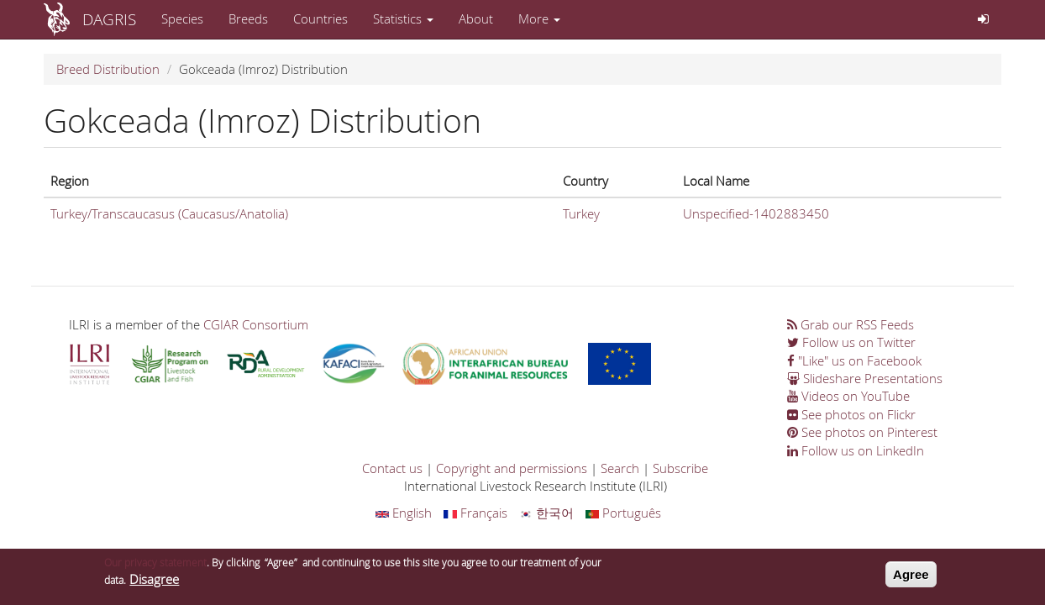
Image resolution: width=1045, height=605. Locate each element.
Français (475, 512)
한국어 (546, 512)
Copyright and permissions (511, 468)
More (539, 18)
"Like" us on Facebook (854, 360)
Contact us (392, 468)
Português (623, 512)
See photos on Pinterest (862, 432)
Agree (911, 578)
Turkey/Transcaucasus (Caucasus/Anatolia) (169, 213)
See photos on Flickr (851, 414)
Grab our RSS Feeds (850, 324)
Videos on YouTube (848, 395)
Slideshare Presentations (865, 378)
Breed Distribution (108, 68)
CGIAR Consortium (255, 324)
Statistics (403, 18)
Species (182, 18)
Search (620, 468)
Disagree (154, 583)
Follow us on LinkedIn (855, 450)
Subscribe (680, 468)
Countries (320, 18)
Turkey (581, 213)
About (476, 18)
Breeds (248, 18)
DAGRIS (109, 18)
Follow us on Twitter (851, 342)
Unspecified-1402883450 (756, 213)
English (403, 512)
